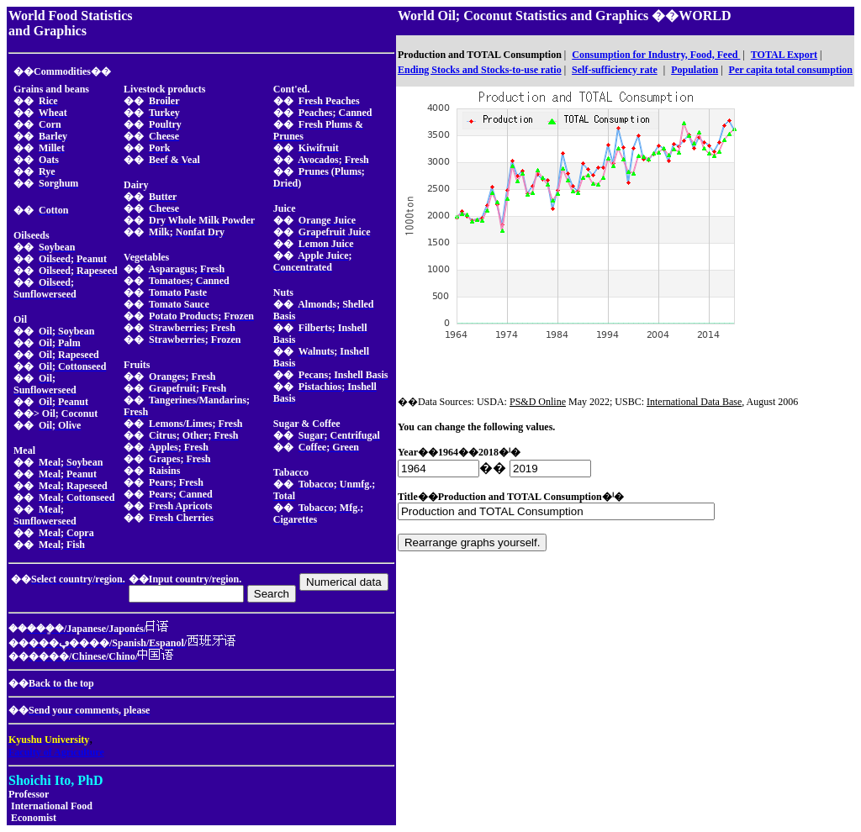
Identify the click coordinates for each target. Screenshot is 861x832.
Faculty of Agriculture (56, 752)
